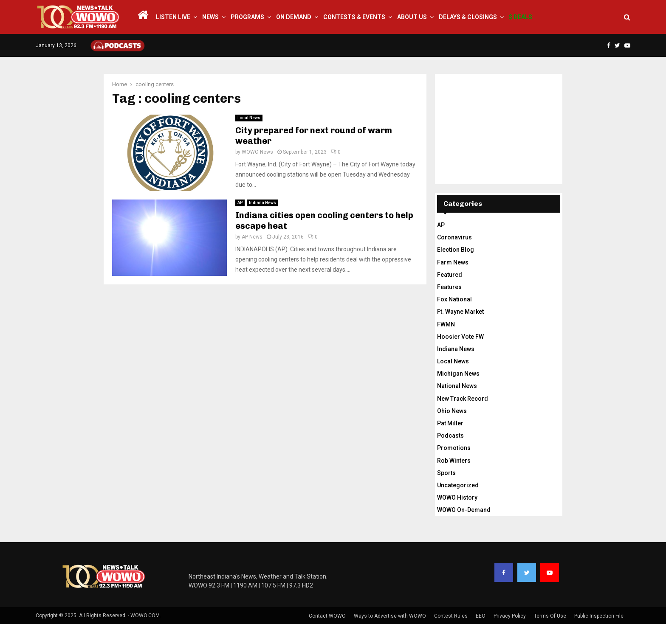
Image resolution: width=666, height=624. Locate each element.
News (210, 17)
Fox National (454, 299)
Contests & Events (354, 17)
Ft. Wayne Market (460, 311)
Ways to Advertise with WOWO (390, 616)
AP (240, 202)
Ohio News (452, 411)
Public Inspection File (599, 616)
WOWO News (257, 152)
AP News (252, 237)
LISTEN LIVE (173, 17)
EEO (480, 616)
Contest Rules (451, 616)
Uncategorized (458, 485)
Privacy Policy (510, 616)
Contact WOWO (327, 616)
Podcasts (450, 435)
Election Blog (455, 249)
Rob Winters (454, 460)
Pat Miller (450, 423)
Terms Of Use (550, 616)
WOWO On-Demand (464, 509)
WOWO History (457, 497)
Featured (449, 274)
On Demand (293, 17)
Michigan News (458, 373)
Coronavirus (454, 237)
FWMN (446, 324)
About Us (412, 17)
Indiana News (262, 202)
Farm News (452, 262)
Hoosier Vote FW (460, 336)
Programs (247, 17)
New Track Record (462, 398)
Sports (446, 472)
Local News (248, 117)
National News (457, 385)
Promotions (454, 447)
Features (449, 287)
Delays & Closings (468, 17)
